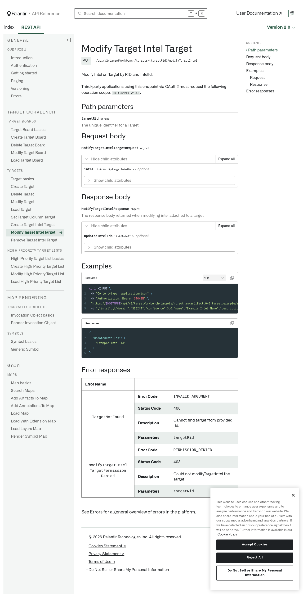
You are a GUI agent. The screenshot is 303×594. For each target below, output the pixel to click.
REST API (31, 27)
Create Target (22, 187)
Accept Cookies (255, 544)
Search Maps (23, 391)
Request (257, 78)
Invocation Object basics (32, 315)
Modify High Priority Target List (37, 274)
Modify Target (22, 202)
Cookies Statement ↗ (107, 546)
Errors (16, 96)
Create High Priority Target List (37, 266)
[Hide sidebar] (68, 40)
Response (258, 84)
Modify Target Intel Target (33, 232)
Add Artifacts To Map (29, 398)
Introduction (22, 58)
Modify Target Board (28, 153)
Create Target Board (28, 137)
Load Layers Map (26, 429)
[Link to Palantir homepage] (17, 13)
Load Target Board (27, 160)
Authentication (24, 66)
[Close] (293, 495)
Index (9, 27)
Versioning (20, 89)
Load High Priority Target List (36, 282)
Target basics (22, 179)
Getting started (24, 73)
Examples (254, 71)
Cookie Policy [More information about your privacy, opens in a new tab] (227, 534)
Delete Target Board (28, 145)
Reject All (255, 557)
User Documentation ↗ (259, 13)
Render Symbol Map (29, 436)
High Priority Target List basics (37, 259)
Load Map (20, 413)
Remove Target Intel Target (34, 240)
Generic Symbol (25, 349)
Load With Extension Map (33, 421)
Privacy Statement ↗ (106, 554)
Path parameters (263, 50)
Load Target (21, 210)
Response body (259, 64)
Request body (258, 57)
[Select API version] (281, 27)
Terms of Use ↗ (102, 562)
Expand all (226, 159)
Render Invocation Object (33, 323)
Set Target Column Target (33, 217)
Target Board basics (28, 130)
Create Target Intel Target (33, 225)
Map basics (21, 383)
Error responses (260, 91)
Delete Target (22, 194)
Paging (17, 81)
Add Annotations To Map (32, 406)
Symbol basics (23, 342)
